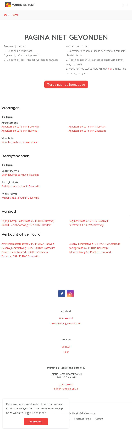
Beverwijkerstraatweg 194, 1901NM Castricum (94, 243)
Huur (66, 351)
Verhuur (66, 346)
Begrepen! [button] (35, 421)
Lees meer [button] (39, 413)
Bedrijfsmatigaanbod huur (66, 323)
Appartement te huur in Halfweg (19, 130)
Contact (99, 418)
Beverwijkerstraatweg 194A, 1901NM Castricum (28, 248)
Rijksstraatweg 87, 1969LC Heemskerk (90, 252)
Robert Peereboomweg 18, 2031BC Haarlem (26, 225)
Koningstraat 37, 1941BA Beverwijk (88, 248)
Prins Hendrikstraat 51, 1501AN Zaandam (25, 252)
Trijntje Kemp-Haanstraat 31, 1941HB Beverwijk (28, 220)
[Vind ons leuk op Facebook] (61, 293)
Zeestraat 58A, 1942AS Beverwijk (20, 256)
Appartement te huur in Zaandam (87, 130)
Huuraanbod (66, 318)
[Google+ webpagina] (70, 293)
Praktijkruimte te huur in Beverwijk (21, 186)
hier (110, 68)
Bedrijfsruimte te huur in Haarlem (20, 174)
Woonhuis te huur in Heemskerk (19, 142)
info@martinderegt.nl (66, 388)
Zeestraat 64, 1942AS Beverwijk (86, 225)
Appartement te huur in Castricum (87, 126)
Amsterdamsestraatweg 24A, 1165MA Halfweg (28, 243)
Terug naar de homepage (66, 84)
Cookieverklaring (82, 418)
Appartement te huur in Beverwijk (20, 126)
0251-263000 (66, 384)
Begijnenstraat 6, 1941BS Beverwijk (88, 220)
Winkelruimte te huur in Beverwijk (20, 197)
